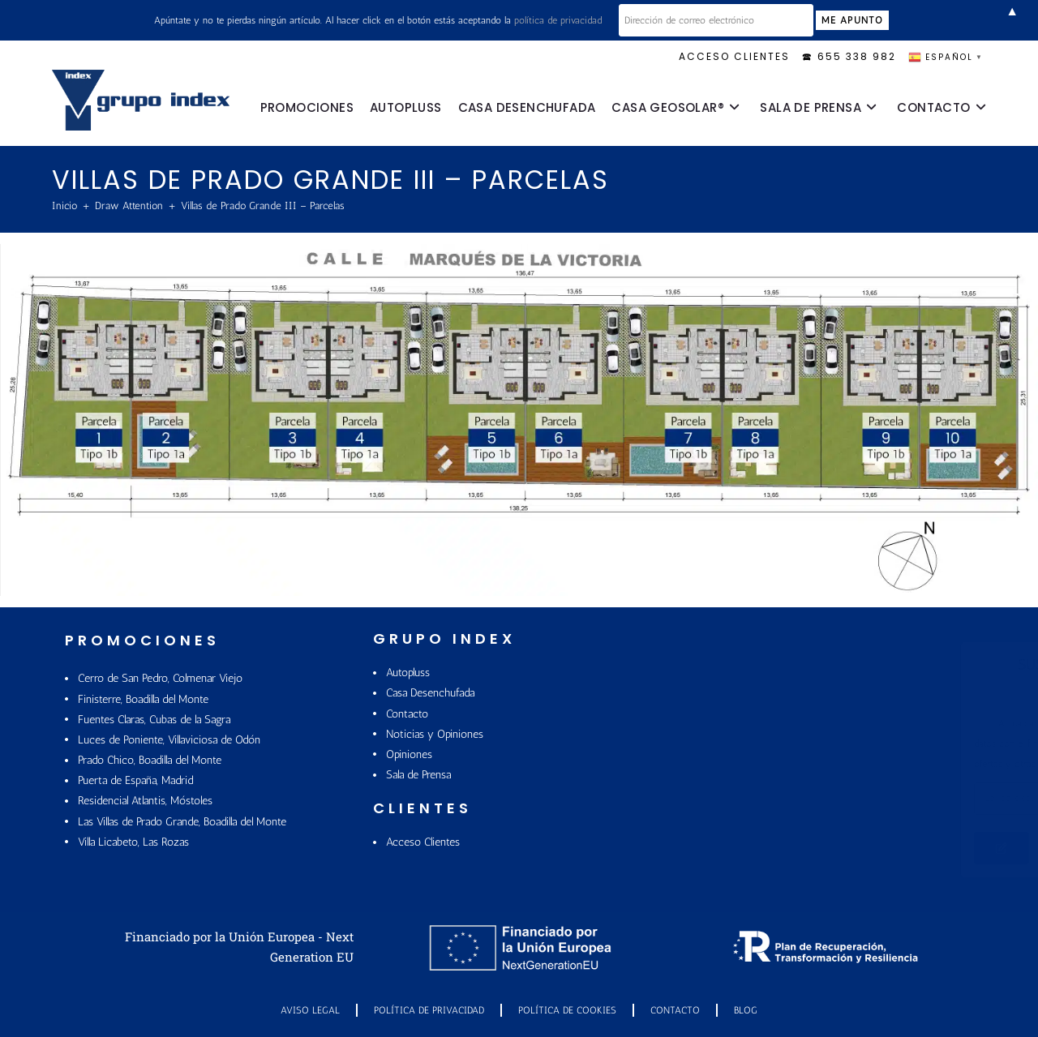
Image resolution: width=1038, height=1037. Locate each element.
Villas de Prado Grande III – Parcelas (263, 205)
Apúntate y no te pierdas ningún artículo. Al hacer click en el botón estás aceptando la (378, 20)
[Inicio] (64, 205)
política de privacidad (558, 20)
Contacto (675, 1010)
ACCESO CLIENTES (734, 56)
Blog (745, 1010)
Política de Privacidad (429, 1010)
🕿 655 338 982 (849, 56)
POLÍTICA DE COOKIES (567, 1010)
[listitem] (95, 360)
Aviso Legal (310, 1010)
